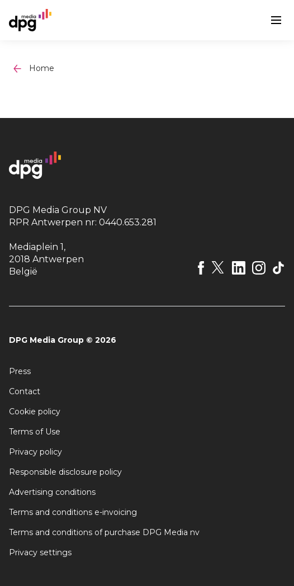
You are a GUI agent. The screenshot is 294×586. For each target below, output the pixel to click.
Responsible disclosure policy (65, 472)
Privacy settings (40, 552)
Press (20, 371)
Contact (24, 391)
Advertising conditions (52, 492)
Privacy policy (35, 452)
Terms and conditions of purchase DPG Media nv (104, 532)
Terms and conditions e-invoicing (73, 512)
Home (41, 68)
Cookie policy (34, 412)
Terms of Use (34, 432)
